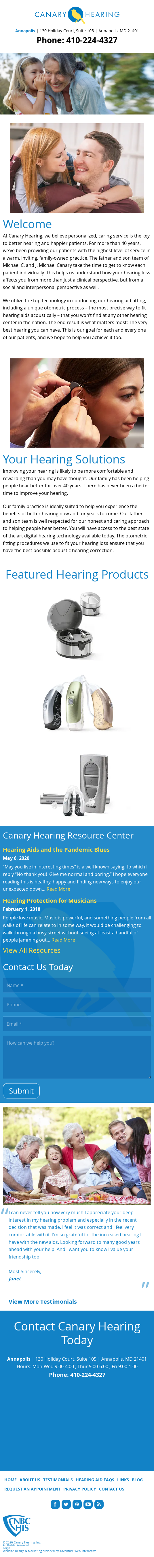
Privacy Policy (79, 1489)
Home (10, 1479)
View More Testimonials (43, 1301)
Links (123, 1479)
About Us (30, 1479)
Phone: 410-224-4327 (77, 40)
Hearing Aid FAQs (95, 1479)
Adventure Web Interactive (78, 1551)
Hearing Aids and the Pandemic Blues (56, 849)
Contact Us (111, 1489)
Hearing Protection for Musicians (50, 900)
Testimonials (58, 1479)
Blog (137, 1479)
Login (6, 1548)
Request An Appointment (32, 1489)
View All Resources (31, 950)
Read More (58, 889)
